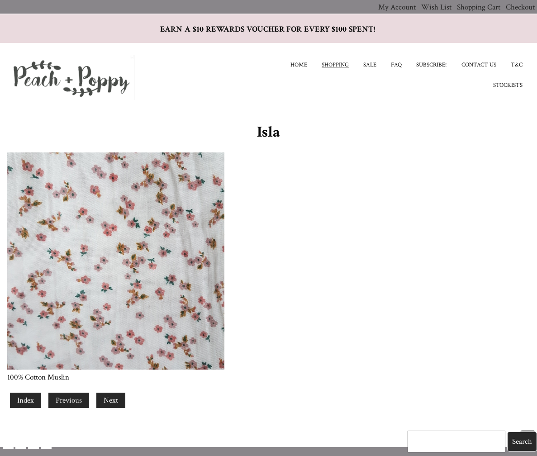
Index (25, 400)
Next (111, 400)
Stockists (508, 85)
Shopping (335, 65)
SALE (369, 65)
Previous (69, 400)
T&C (517, 65)
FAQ (396, 65)
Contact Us (478, 65)
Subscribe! (431, 65)
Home (298, 65)
